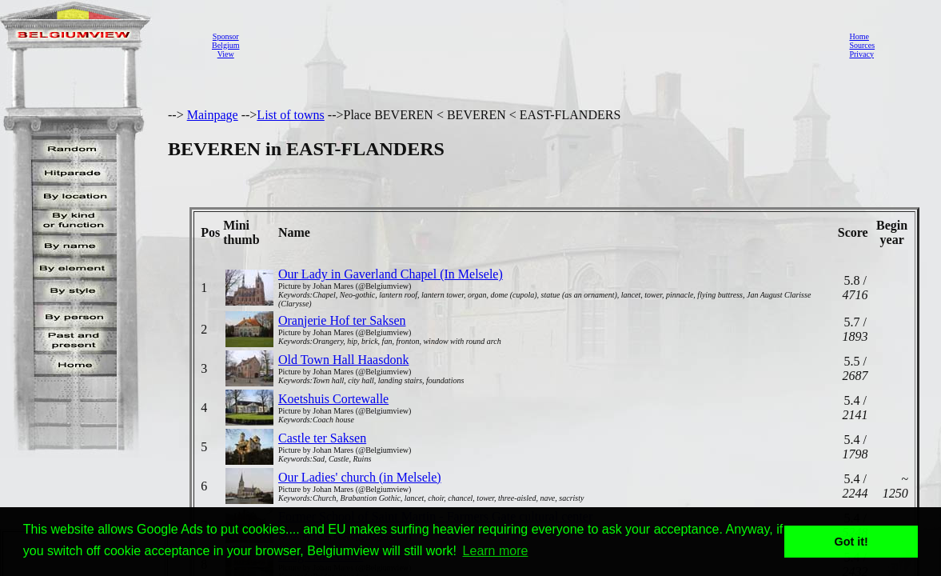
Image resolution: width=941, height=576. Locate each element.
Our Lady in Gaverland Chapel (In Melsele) (390, 274)
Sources (862, 45)
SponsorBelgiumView (225, 45)
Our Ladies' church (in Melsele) (359, 477)
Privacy (861, 54)
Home (858, 36)
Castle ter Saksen (322, 438)
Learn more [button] (495, 551)
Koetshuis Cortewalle (333, 399)
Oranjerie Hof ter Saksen (342, 320)
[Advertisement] (540, 45)
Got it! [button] (851, 541)
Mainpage (212, 115)
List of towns (290, 115)
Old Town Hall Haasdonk (343, 359)
